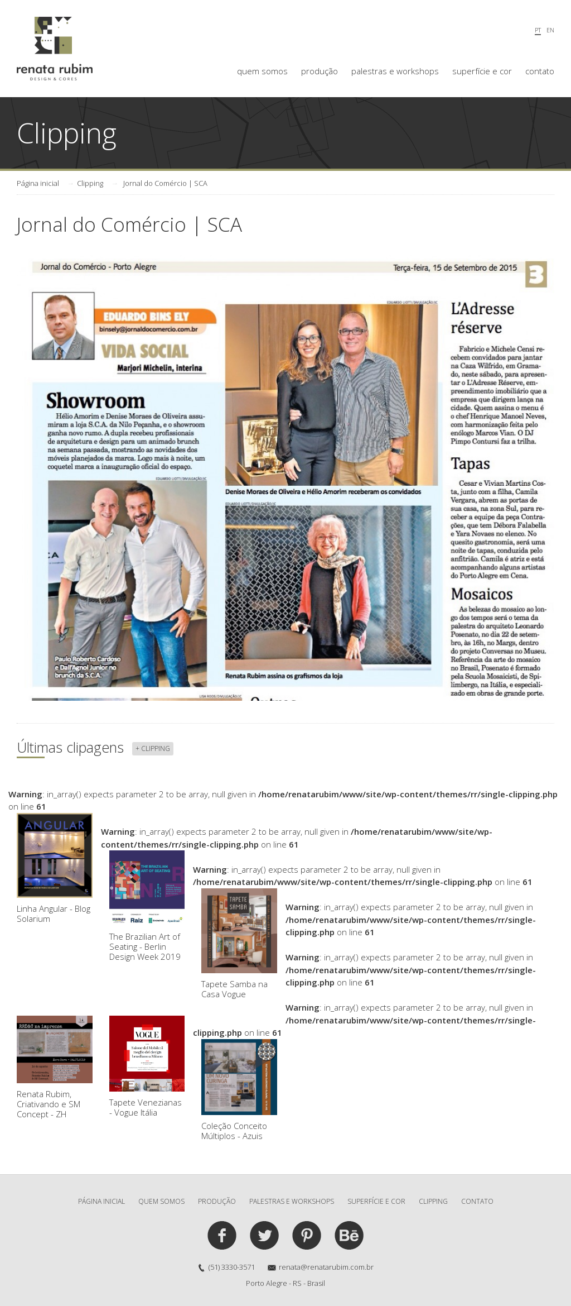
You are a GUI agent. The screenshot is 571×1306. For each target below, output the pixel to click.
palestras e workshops (395, 70)
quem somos (262, 70)
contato (539, 70)
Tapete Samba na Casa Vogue (239, 944)
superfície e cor (482, 70)
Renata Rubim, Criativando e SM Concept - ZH (55, 1068)
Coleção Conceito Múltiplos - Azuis (239, 1090)
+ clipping (153, 748)
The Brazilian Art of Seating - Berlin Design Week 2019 (147, 906)
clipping (433, 1201)
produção (319, 70)
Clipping (90, 183)
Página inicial (38, 183)
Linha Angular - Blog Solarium (55, 869)
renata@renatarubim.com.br (326, 1267)
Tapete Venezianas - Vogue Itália (147, 1067)
